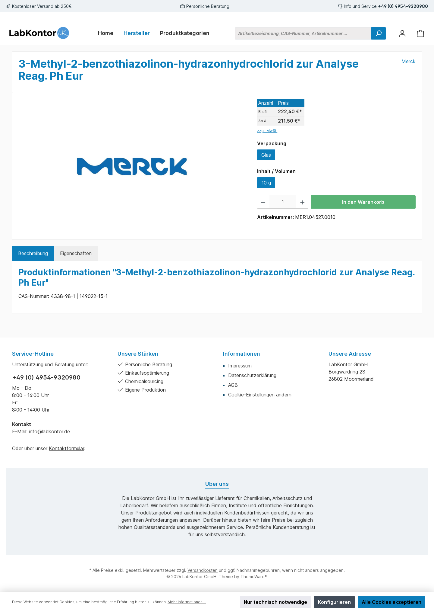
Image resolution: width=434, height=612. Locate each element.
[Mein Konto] (402, 33)
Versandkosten (202, 570)
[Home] (105, 33)
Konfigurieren (334, 602)
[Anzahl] (283, 202)
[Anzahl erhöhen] (302, 202)
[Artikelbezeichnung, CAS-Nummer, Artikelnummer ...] (303, 33)
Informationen (241, 354)
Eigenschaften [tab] (76, 253)
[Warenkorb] (420, 33)
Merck (408, 61)
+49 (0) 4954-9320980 (403, 6)
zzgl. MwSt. (267, 130)
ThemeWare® (254, 576)
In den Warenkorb (363, 202)
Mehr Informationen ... (187, 602)
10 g (266, 183)
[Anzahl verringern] (263, 202)
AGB (233, 385)
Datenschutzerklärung (252, 375)
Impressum (240, 366)
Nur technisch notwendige (275, 602)
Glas (266, 155)
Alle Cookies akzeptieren (391, 602)
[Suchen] (378, 33)
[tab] (33, 253)
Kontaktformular (66, 448)
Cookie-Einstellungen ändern (259, 395)
